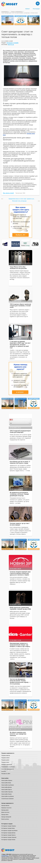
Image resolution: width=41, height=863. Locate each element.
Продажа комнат (5, 757)
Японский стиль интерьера (19, 201)
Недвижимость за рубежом (8, 766)
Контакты (3, 771)
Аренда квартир (5, 805)
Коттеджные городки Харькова (8, 837)
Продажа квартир (5, 755)
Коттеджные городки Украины (8, 826)
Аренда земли (4, 814)
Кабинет (27, 8)
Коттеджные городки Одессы (8, 835)
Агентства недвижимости (7, 769)
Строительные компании (7, 798)
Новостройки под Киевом (7, 785)
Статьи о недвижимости (17, 11)
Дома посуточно (5, 812)
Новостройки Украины (6, 780)
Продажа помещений (6, 764)
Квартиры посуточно (6, 807)
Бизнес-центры (5, 819)
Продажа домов (5, 760)
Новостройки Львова (6, 794)
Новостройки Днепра (6, 787)
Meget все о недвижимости (20, 850)
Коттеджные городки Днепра (8, 832)
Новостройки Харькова (7, 791)
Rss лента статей (8, 193)
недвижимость (5, 855)
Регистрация (36, 8)
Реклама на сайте (5, 773)
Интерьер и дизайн (12, 43)
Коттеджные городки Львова (8, 839)
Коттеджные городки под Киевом (9, 830)
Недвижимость (5, 11)
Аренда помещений (6, 816)
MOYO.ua (11, 44)
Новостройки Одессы (6, 789)
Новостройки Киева (6, 782)
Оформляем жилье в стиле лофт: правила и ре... (22, 198)
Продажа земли (5, 762)
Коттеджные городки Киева (8, 828)
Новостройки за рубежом (7, 796)
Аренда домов (4, 810)
